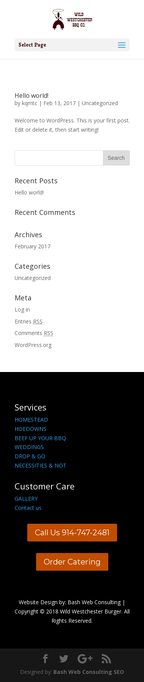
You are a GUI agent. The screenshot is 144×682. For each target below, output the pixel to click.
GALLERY (26, 498)
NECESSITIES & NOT (40, 465)
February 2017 (32, 246)
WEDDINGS (29, 447)
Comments (34, 333)
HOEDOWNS (30, 428)
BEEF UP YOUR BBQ (40, 438)
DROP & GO (30, 456)
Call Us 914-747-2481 (72, 532)
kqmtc (29, 103)
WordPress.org (33, 345)
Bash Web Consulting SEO (88, 671)
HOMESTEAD (31, 419)
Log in (22, 309)
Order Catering (72, 561)
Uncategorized (100, 103)
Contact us (28, 507)
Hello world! (31, 95)
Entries (29, 321)
